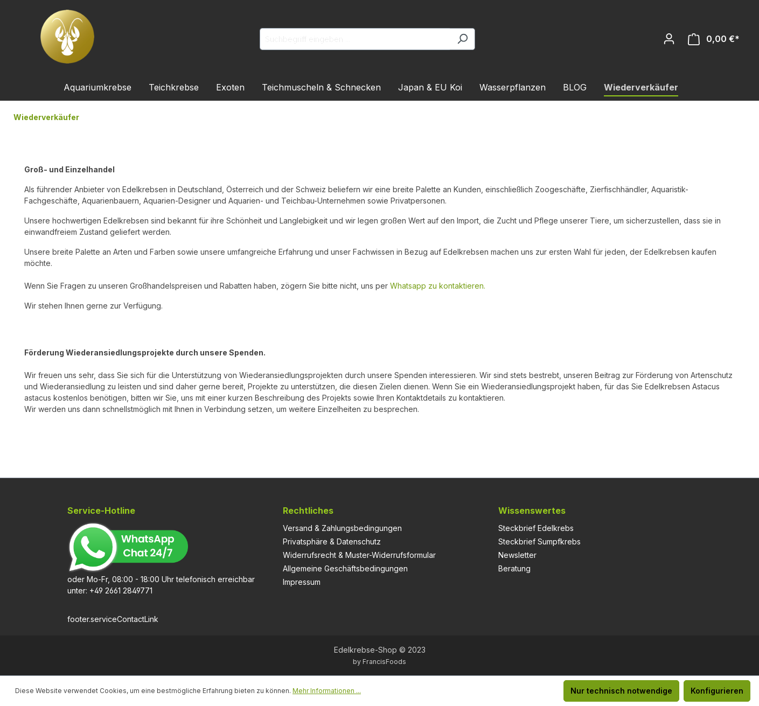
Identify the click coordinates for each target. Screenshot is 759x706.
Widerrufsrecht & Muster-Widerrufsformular (359, 555)
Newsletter (517, 555)
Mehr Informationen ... (327, 691)
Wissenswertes (532, 510)
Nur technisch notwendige (621, 690)
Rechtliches (308, 510)
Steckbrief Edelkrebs (536, 528)
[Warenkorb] (713, 39)
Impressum (302, 581)
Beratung (514, 568)
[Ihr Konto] (669, 39)
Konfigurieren (717, 690)
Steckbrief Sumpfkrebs (539, 541)
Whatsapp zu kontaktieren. (437, 285)
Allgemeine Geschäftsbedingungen (345, 568)
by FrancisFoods (379, 662)
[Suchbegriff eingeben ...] (355, 39)
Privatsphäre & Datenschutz (332, 541)
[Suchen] (462, 39)
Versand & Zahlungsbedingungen (342, 528)
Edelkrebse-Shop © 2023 (380, 649)
